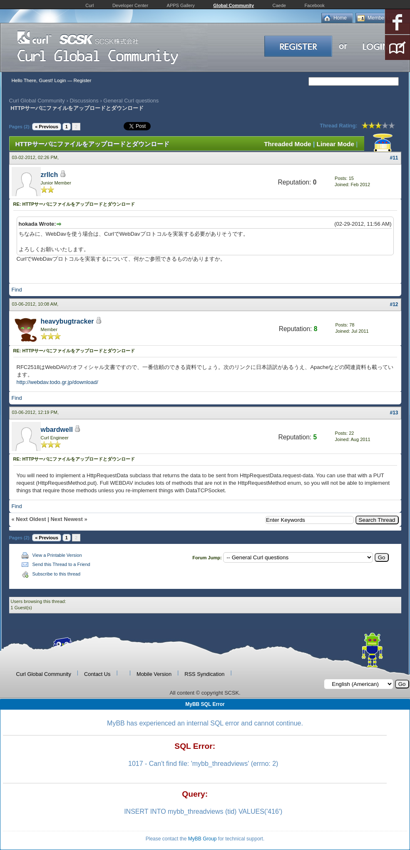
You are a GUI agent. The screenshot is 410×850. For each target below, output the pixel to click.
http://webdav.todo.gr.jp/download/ (57, 382)
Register (82, 80)
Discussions (84, 100)
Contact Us (97, 674)
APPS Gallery (181, 5)
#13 (394, 413)
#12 (394, 304)
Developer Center (130, 5)
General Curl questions (131, 100)
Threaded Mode (287, 143)
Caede (279, 5)
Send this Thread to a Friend (61, 564)
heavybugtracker (67, 321)
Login (60, 80)
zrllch (49, 174)
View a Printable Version (57, 555)
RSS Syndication (204, 674)
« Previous (46, 126)
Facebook (314, 5)
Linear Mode (335, 143)
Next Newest (66, 519)
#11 (394, 158)
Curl (89, 5)
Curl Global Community (37, 100)
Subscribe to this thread (56, 573)
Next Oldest (31, 519)
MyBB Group (202, 839)
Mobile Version (154, 674)
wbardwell (57, 429)
